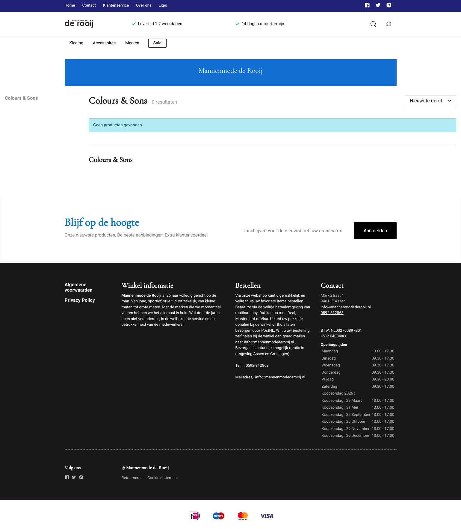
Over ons (143, 5)
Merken (132, 43)
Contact (89, 5)
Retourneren (132, 478)
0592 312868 (332, 313)
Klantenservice (116, 5)
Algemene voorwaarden (79, 287)
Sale (157, 43)
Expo (163, 5)
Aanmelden (375, 231)
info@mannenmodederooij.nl (269, 342)
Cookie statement (162, 478)
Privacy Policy (80, 300)
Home (70, 5)
